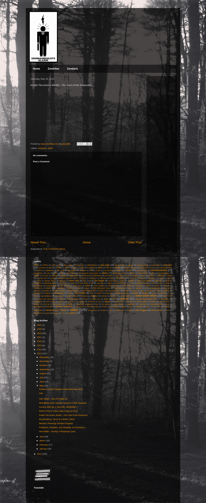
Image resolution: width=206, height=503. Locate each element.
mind (87, 285)
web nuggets (141, 310)
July (42, 377)
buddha (39, 270)
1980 (53, 265)
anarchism (155, 265)
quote (135, 293)
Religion (94, 296)
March (43, 440)
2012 (39, 454)
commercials (141, 270)
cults (55, 273)
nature (86, 288)
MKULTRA (126, 286)
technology (38, 306)
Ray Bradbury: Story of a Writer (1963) (57, 419)
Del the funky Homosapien (88, 273)
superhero (131, 304)
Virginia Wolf (119, 310)
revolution (113, 296)
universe (38, 310)
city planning (108, 270)
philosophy (115, 290)
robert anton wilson (146, 295)
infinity (38, 281)
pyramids (108, 293)
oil (145, 288)
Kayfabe (131, 281)
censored (82, 270)
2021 (39, 325)
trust (147, 306)
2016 (39, 341)
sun (96, 304)
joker (122, 281)
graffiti (53, 278)
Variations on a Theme (55, 310)
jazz (84, 281)
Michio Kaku (65, 286)
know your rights (144, 281)
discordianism (143, 273)
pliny (142, 291)
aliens (130, 265)
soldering (91, 302)
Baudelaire (91, 268)
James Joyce (50, 281)
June (42, 381)
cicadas (98, 270)
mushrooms (38, 288)
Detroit (132, 273)
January (44, 449)
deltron (105, 273)
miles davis (77, 286)
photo (125, 290)
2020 (39, 329)
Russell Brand (73, 299)
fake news (119, 275)
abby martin (68, 265)
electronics (86, 275)
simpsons (42, 148)
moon (148, 286)
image (161, 278)
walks (129, 310)
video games (92, 310)
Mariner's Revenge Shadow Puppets (56, 423)
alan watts (105, 265)
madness (100, 283)
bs (155, 268)
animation (167, 265)
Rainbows (162, 293)
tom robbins (114, 306)
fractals (151, 275)
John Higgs (112, 281)
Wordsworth (38, 313)
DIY (152, 273)
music (48, 288)
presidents (38, 293)
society (81, 301)
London (72, 283)
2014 (39, 349)
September (45, 369)
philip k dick (103, 291)
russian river (95, 299)
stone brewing (164, 302)
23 (59, 265)
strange (36, 304)
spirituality (119, 302)
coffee (119, 270)
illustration (152, 278)
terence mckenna (64, 306)
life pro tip (62, 283)
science (124, 298)
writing (55, 313)
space (107, 301)
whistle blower (157, 310)
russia (85, 299)
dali (62, 273)
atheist (66, 268)
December (45, 357)
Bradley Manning (130, 268)
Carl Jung (60, 270)
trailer (124, 306)
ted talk (49, 306)
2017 (39, 337)
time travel (80, 306)
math (160, 283)
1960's (45, 265)
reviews (104, 296)
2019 (39, 333)
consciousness (158, 270)
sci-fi (114, 299)
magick (109, 283)
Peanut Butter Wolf (89, 291)
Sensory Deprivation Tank (146, 299)
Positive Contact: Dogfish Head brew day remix (61, 389)
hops (112, 278)
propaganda (59, 293)
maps (131, 283)
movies (166, 286)
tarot (168, 304)
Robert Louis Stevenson (46, 299)
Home (36, 68)
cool (48, 273)
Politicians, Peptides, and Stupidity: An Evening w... (62, 427)
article (58, 268)
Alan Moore (92, 265)
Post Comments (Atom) (54, 249)
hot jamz (121, 278)
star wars (129, 302)
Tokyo (104, 306)
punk (91, 293)
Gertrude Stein (42, 278)
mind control (113, 286)
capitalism (49, 270)
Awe (41, 393)
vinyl (110, 310)
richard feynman (126, 296)
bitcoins (109, 268)
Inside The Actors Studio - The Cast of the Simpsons (63, 415)
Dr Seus (45, 275)
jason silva (74, 280)
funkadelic (160, 275)
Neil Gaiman (119, 288)
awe (82, 268)
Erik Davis (108, 275)
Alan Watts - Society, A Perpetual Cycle (57, 431)
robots (61, 299)
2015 (39, 345)
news (130, 288)
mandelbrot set (120, 283)
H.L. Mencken (81, 278)
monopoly (138, 286)
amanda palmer (142, 265)
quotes (145, 293)
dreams (55, 275)
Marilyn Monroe (142, 283)
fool (143, 275)
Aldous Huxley (120, 265)
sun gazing (106, 304)
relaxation (84, 296)
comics (128, 270)
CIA (90, 270)
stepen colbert (142, 302)
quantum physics (122, 293)
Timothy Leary (93, 306)
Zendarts (72, 68)
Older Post (135, 242)
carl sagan (71, 270)
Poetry (158, 291)
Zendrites (53, 68)
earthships (74, 275)
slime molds (50, 302)
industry (169, 278)
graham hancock (65, 278)
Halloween (93, 278)
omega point (155, 288)
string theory (57, 304)
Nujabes (139, 288)
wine (168, 310)
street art (46, 304)
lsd (92, 283)
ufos (158, 306)
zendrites (71, 313)
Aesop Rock (79, 265)
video (50, 148)
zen (63, 313)
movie (156, 286)
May (42, 385)
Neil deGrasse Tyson (101, 288)
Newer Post (38, 242)
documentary (163, 273)
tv (153, 306)
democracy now (119, 273)
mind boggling (99, 286)
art (50, 267)
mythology (60, 288)
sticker (153, 302)
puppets (99, 293)
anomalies (42, 268)
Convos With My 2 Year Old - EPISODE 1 (58, 407)
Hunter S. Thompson (137, 278)
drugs (63, 275)
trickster (139, 306)
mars (153, 283)
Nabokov (70, 288)
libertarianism (50, 283)
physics (134, 291)
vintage (103, 310)
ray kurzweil (59, 296)
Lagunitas (158, 281)
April (42, 436)
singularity (38, 301)
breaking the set (145, 268)
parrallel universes (59, 291)
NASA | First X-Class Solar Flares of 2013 (58, 411)
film (127, 275)
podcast (150, 291)
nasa (78, 288)
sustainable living (156, 304)
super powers (118, 304)
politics (166, 290)
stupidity (69, 304)
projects (47, 293)
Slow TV (61, 302)
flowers (135, 275)
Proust (69, 293)
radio (154, 293)
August (43, 373)
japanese (62, 281)
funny (170, 275)
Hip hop (103, 278)
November (45, 361)
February (44, 445)
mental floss (51, 286)
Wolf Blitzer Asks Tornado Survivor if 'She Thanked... (63, 403)
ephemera (97, 275)
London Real (83, 283)
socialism (71, 302)
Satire (106, 299)
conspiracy (38, 273)
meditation (38, 286)
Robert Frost (167, 296)
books (117, 267)
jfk (90, 281)
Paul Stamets (74, 291)
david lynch (70, 273)
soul (99, 302)
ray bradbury (46, 296)
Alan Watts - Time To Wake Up (53, 399)
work (48, 313)
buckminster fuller (165, 268)
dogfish (36, 275)
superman (143, 304)
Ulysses (167, 306)
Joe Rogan (99, 280)
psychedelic (80, 293)
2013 (39, 353)
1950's (36, 265)
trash (131, 306)
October (44, 365)
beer (100, 267)
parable (46, 291)
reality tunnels (72, 296)
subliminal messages (84, 304)
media (167, 283)
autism (74, 268)
